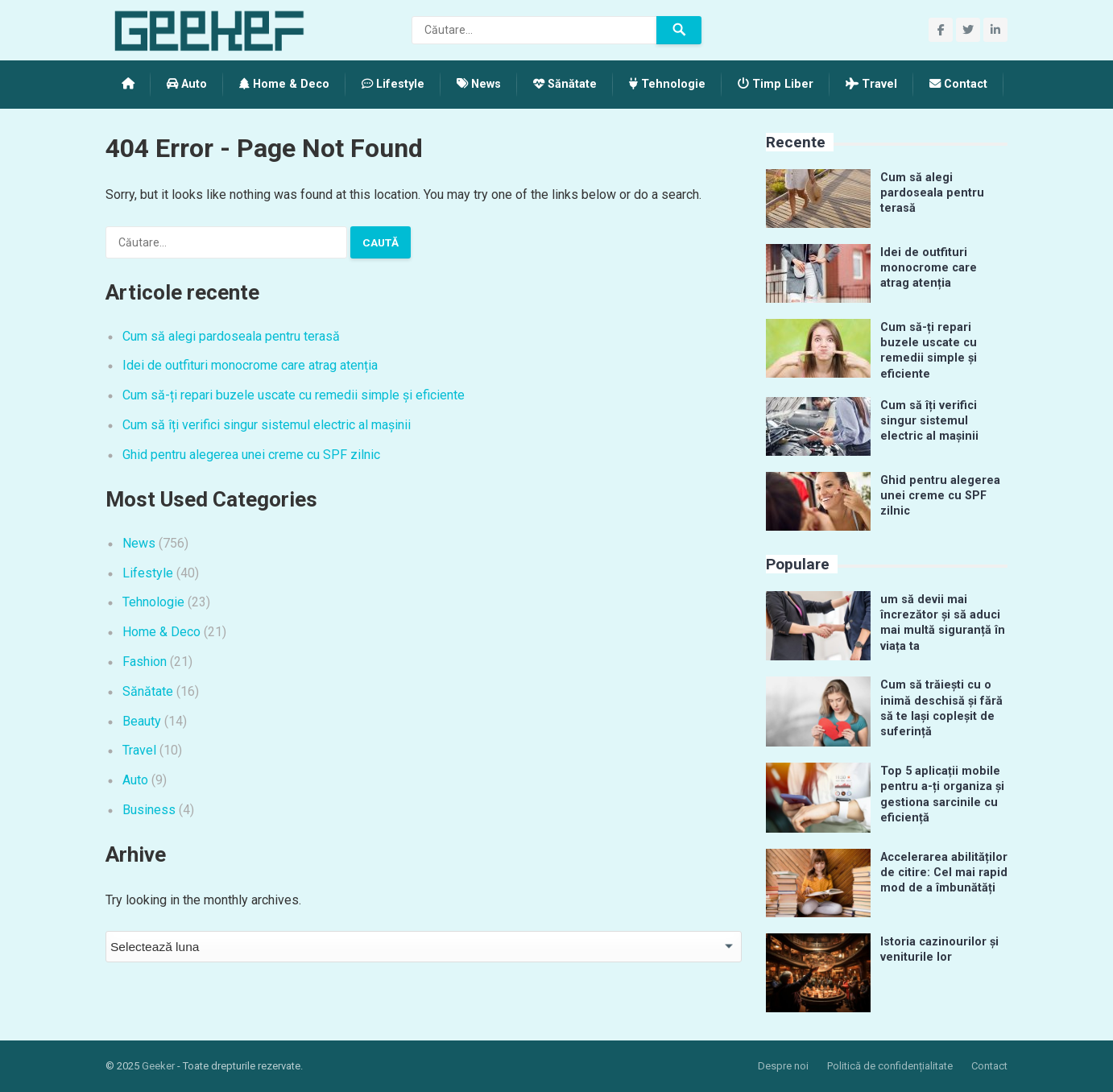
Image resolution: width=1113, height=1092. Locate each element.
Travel (871, 84)
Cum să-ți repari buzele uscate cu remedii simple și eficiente (293, 395)
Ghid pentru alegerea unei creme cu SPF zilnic (251, 454)
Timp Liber (775, 84)
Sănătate (565, 84)
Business (149, 809)
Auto (187, 84)
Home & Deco (284, 84)
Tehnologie (667, 84)
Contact (958, 84)
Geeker (158, 1066)
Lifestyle (393, 84)
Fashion (144, 661)
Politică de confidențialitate (890, 1066)
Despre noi (783, 1066)
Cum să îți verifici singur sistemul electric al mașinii (266, 424)
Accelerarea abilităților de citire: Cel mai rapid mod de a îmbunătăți (943, 873)
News (479, 84)
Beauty (141, 721)
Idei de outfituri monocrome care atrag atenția (250, 365)
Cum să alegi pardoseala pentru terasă (231, 336)
